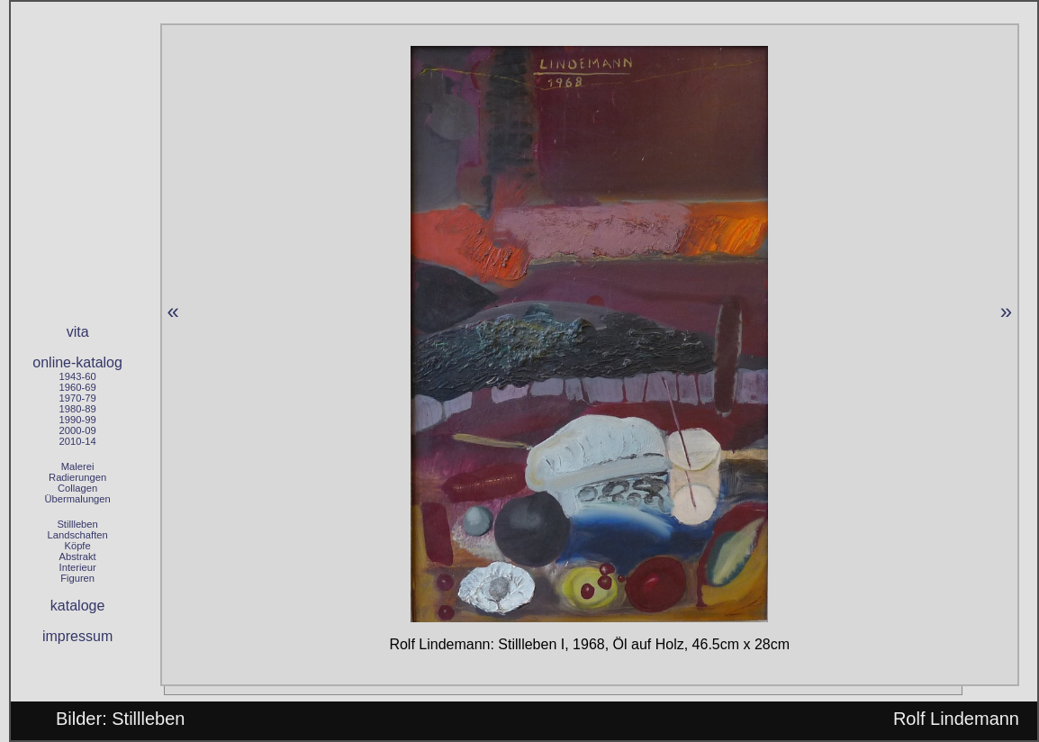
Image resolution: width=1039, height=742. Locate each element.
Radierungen (77, 477)
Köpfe (77, 545)
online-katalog (77, 362)
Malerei (78, 466)
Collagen (77, 488)
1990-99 (77, 419)
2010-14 (77, 441)
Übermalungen (77, 498)
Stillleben (77, 524)
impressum (77, 636)
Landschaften (78, 534)
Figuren (77, 578)
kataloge (77, 605)
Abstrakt (77, 556)
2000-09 (77, 430)
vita (78, 331)
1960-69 (77, 387)
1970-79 (77, 398)
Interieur (77, 567)
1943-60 (77, 376)
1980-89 (77, 408)
